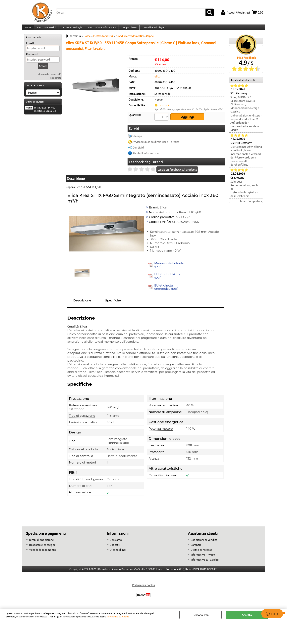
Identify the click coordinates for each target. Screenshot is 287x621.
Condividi (138, 150)
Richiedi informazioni (146, 155)
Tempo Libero (127, 29)
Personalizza (200, 615)
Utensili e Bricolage (151, 29)
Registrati (55, 81)
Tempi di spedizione (41, 542)
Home (28, 29)
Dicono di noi (118, 552)
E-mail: (30, 47)
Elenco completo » (250, 205)
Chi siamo (116, 542)
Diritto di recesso (201, 552)
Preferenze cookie (143, 587)
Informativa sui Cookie (118, 616)
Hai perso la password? (48, 78)
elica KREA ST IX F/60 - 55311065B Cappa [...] (40, 113)
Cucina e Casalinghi (71, 29)
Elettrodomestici (46, 29)
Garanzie (196, 547)
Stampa (137, 138)
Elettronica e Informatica (101, 29)
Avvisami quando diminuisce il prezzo (156, 144)
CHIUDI (284, 613)
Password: (32, 58)
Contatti (115, 547)
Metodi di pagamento (42, 552)
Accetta (247, 615)
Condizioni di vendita (204, 542)
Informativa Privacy (203, 557)
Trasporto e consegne (42, 547)
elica (157, 80)
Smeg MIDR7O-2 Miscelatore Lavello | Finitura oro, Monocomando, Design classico (244, 108)
